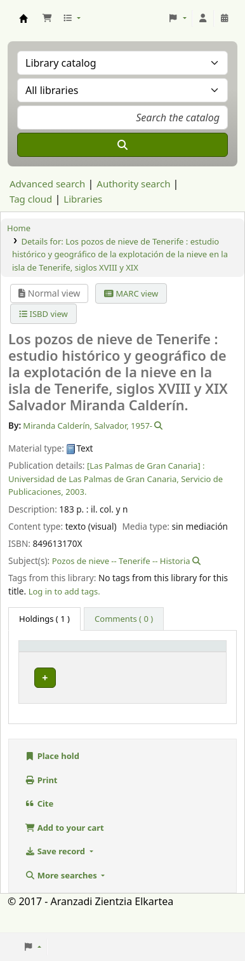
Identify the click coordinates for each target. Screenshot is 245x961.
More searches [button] (62, 898)
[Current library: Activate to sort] (128, 658)
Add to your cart (64, 850)
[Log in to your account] (203, 18)
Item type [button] (34, 657)
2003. (75, 491)
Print (41, 803)
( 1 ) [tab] (44, 618)
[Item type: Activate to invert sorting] (51, 658)
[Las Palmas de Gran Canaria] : (146, 465)
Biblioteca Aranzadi (112, 692)
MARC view (131, 293)
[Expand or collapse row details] (200, 701)
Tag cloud (31, 198)
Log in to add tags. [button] (64, 591)
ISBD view (43, 313)
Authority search (133, 183)
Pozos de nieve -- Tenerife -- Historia (121, 561)
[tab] (124, 619)
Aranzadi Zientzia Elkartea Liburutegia (23, 18)
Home (18, 228)
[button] (47, 18)
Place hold (52, 779)
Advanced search (47, 183)
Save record (56, 874)
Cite (39, 827)
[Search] (122, 145)
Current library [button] (120, 663)
